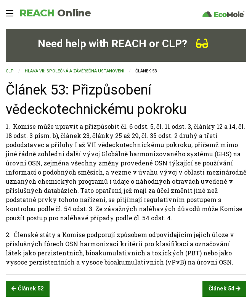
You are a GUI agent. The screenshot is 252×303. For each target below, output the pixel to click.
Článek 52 (27, 288)
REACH (55, 13)
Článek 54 (225, 288)
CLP (10, 71)
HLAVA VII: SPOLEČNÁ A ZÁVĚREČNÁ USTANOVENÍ (74, 71)
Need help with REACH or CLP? (123, 43)
